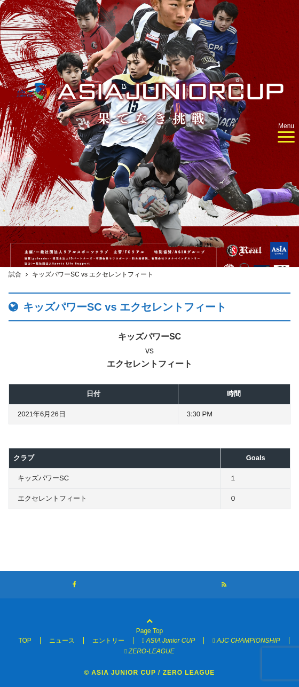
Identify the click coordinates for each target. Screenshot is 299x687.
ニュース (62, 640)
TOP (24, 640)
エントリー (108, 640)
